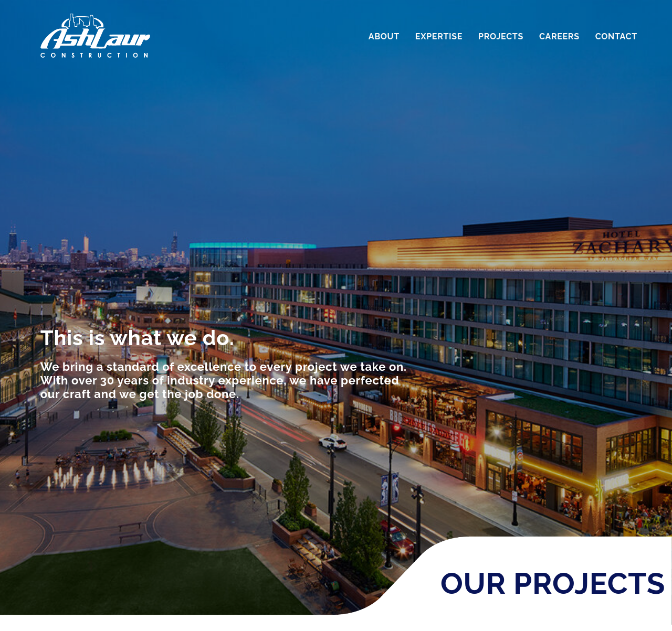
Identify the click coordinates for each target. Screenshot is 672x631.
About (384, 36)
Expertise (439, 36)
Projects (500, 36)
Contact (616, 36)
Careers (559, 36)
